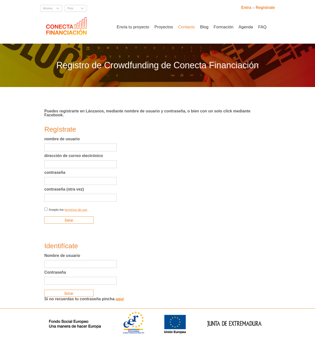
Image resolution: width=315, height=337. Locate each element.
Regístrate (265, 7)
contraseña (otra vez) (64, 189)
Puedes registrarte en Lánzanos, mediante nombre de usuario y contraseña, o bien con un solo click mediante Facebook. (147, 113)
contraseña (54, 173)
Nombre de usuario (62, 256)
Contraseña (55, 272)
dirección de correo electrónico (73, 156)
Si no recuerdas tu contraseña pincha (84, 299)
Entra (246, 7)
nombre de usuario (62, 139)
